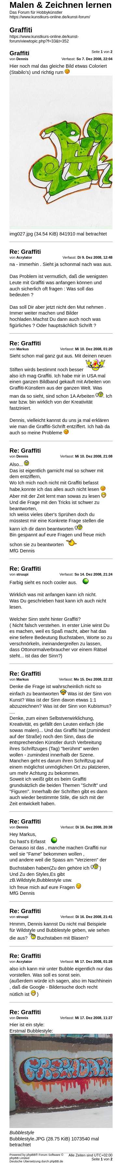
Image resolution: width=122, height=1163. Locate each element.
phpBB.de (56, 1161)
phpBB (30, 1154)
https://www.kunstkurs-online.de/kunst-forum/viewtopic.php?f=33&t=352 (44, 38)
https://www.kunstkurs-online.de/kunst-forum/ (49, 17)
